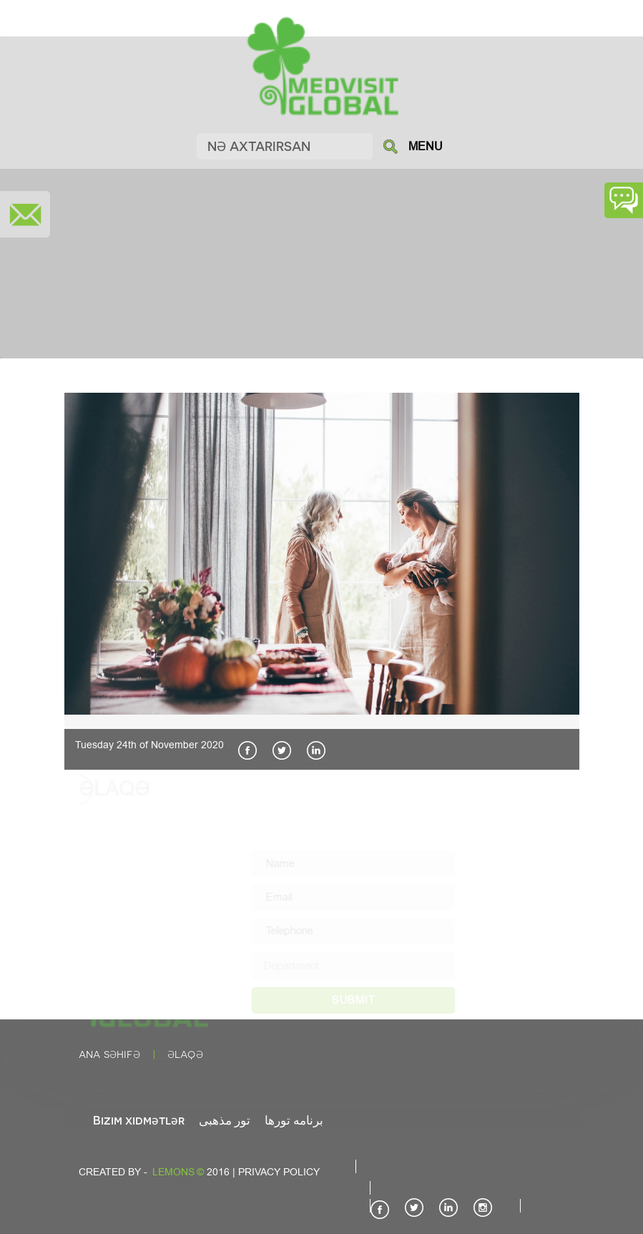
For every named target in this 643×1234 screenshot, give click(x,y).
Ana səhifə (109, 1054)
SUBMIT (366, 1000)
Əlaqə (185, 1054)
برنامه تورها (294, 1119)
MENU (425, 147)
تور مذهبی (224, 1119)
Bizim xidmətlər (139, 1119)
